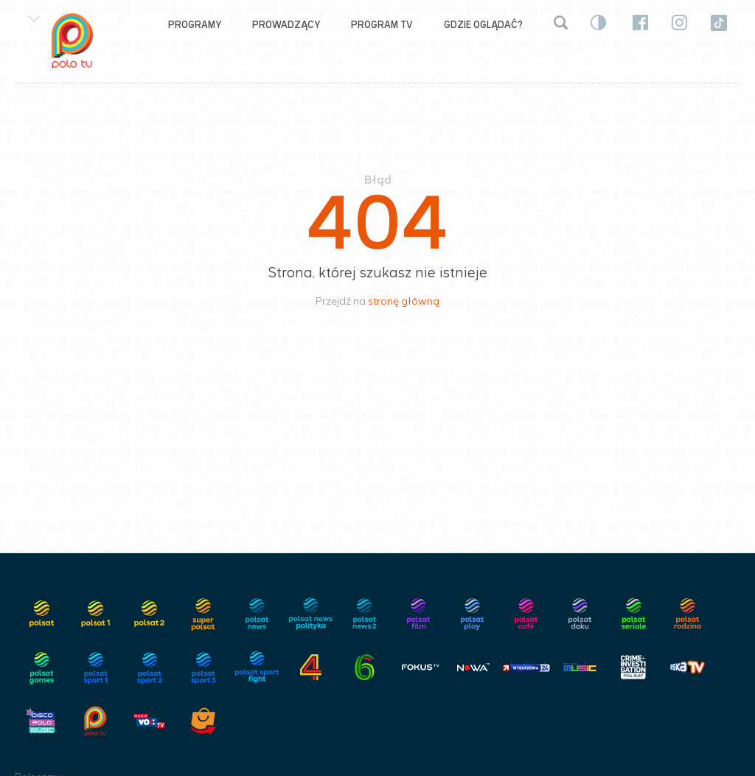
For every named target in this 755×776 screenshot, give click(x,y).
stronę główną (403, 301)
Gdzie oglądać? (483, 24)
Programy (194, 24)
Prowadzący (286, 24)
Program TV (382, 24)
